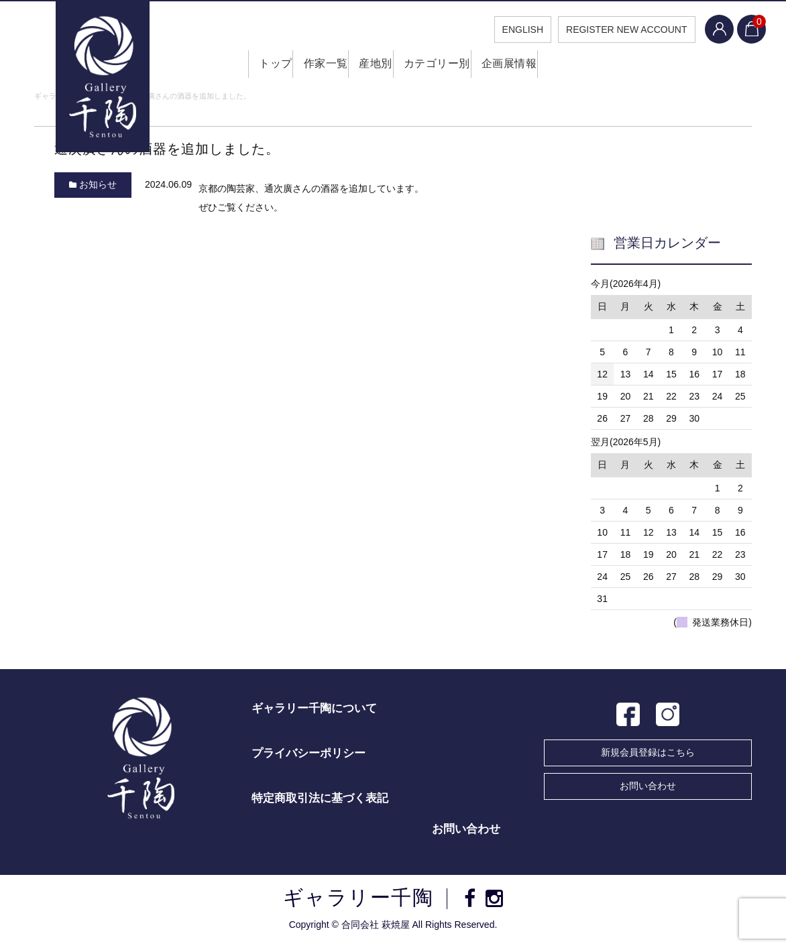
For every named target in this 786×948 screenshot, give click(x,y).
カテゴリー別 (441, 67)
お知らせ (98, 187)
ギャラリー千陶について (314, 711)
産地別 (373, 67)
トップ (257, 67)
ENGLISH (512, 29)
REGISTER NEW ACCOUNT (617, 29)
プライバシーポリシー (308, 756)
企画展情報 (519, 67)
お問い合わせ (648, 789)
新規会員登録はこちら (648, 755)
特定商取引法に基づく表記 (319, 801)
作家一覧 (315, 67)
